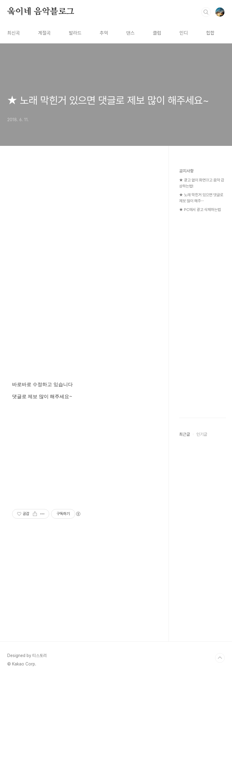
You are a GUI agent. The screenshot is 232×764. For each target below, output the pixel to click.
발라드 (75, 33)
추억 (104, 33)
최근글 (184, 434)
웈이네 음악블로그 (40, 12)
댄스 (130, 33)
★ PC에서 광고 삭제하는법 (200, 209)
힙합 (210, 33)
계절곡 (44, 33)
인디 (183, 33)
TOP (220, 658)
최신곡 (13, 33)
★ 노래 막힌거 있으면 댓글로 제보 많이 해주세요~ (108, 100)
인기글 (201, 434)
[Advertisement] (81, 231)
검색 (206, 12)
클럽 (157, 33)
